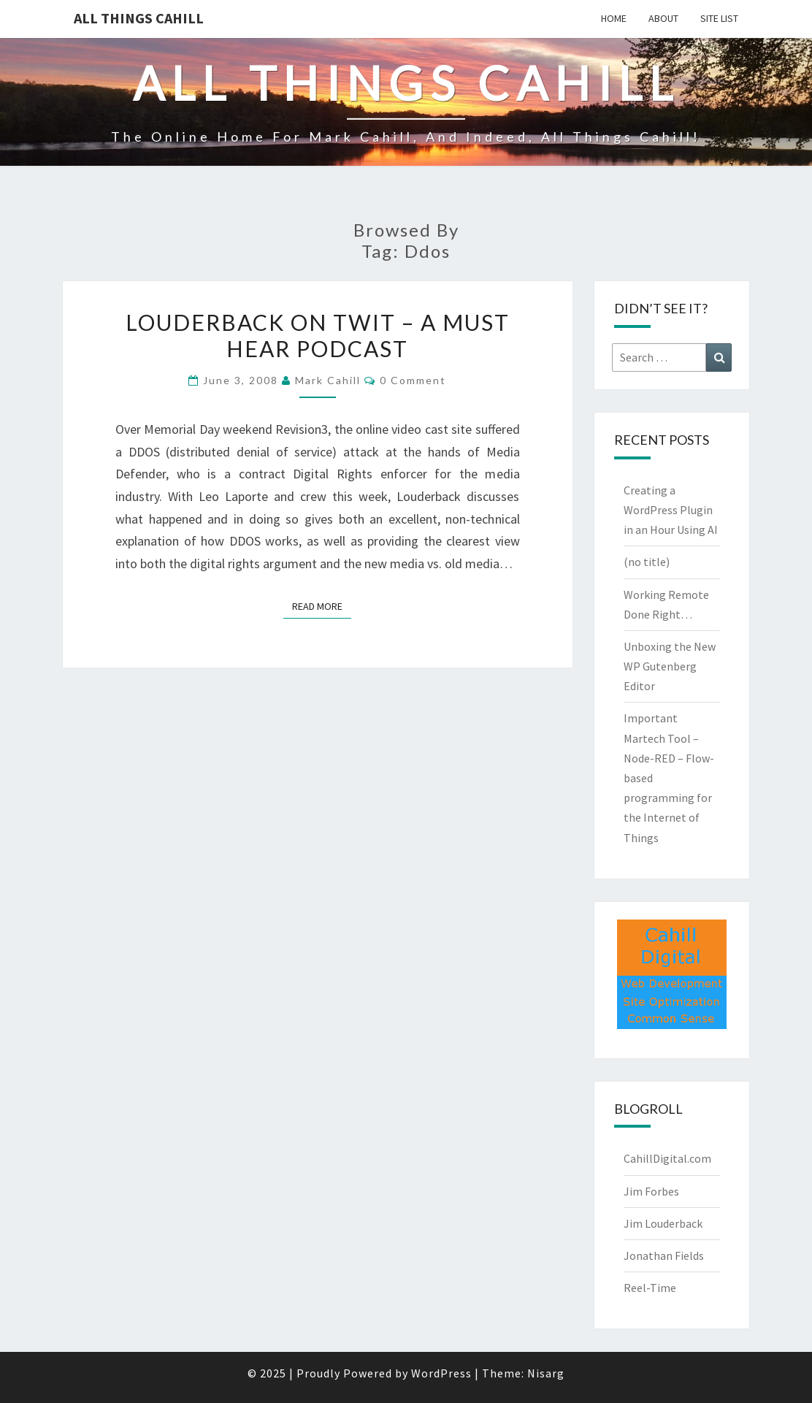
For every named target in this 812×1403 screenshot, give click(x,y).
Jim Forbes (651, 1191)
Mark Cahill (328, 380)
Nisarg (545, 1373)
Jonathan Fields (664, 1255)
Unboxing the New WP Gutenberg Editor (670, 666)
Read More (321, 605)
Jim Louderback (663, 1223)
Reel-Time (650, 1287)
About (663, 18)
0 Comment (413, 380)
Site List (719, 18)
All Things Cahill (139, 18)
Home (614, 18)
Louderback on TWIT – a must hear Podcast (318, 335)
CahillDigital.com (667, 1158)
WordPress (441, 1373)
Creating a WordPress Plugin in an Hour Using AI (671, 510)
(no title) (647, 561)
